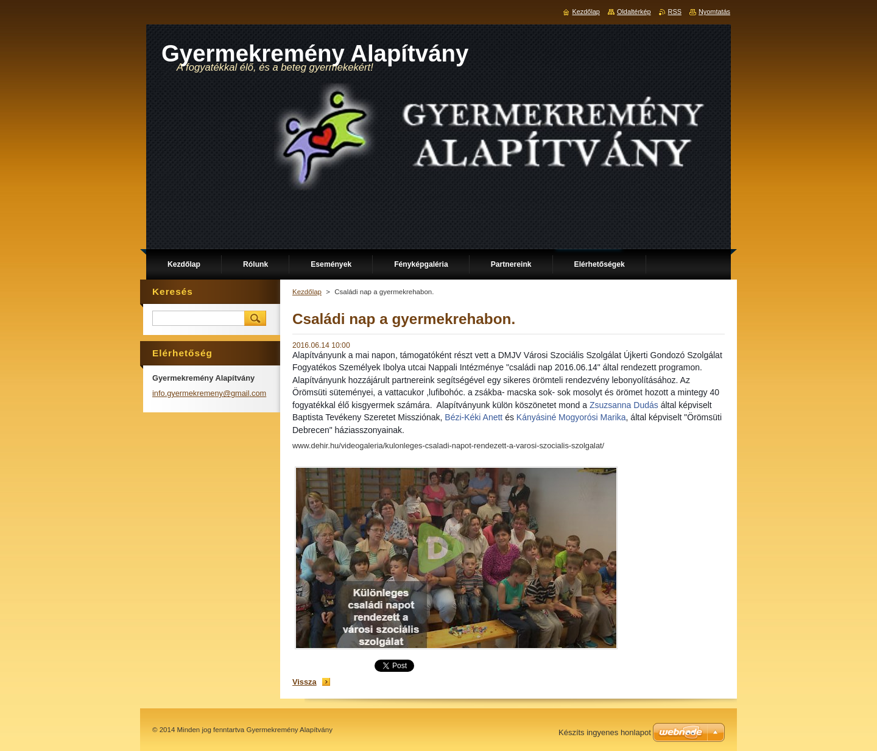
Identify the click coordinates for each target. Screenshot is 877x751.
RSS (675, 11)
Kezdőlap (307, 291)
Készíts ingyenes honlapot (604, 732)
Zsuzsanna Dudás (624, 405)
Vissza (304, 681)
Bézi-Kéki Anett (473, 417)
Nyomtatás (714, 11)
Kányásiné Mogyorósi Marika (571, 417)
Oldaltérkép (634, 11)
